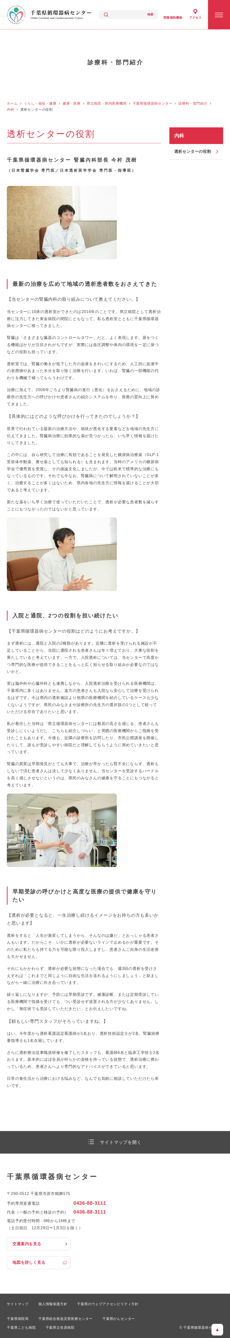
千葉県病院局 (18, 1319)
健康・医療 (72, 103)
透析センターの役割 (192, 151)
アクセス (195, 17)
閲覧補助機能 (173, 17)
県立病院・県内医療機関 (107, 103)
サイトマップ (18, 1304)
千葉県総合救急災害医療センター (65, 1319)
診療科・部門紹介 (192, 103)
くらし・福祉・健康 (40, 103)
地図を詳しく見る (28, 1262)
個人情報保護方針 (52, 1304)
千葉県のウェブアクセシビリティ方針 (108, 1304)
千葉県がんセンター (118, 1319)
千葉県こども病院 (21, 1327)
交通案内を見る (26, 1244)
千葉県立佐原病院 (60, 1327)
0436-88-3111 (89, 1203)
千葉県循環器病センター (153, 103)
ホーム (12, 103)
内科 (10, 109)
